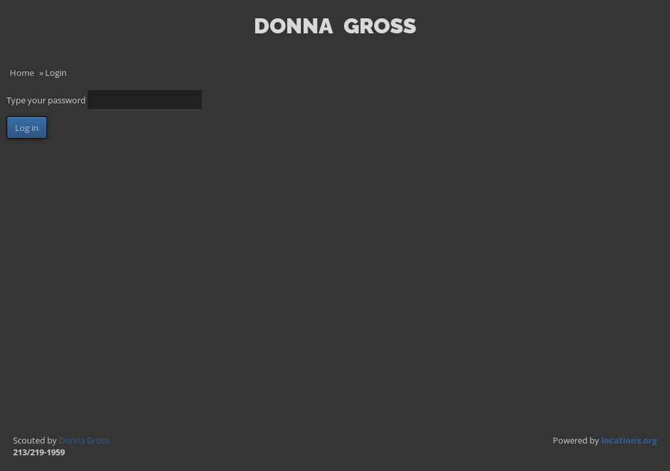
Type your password (47, 100)
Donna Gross (84, 440)
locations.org (629, 440)
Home (22, 72)
